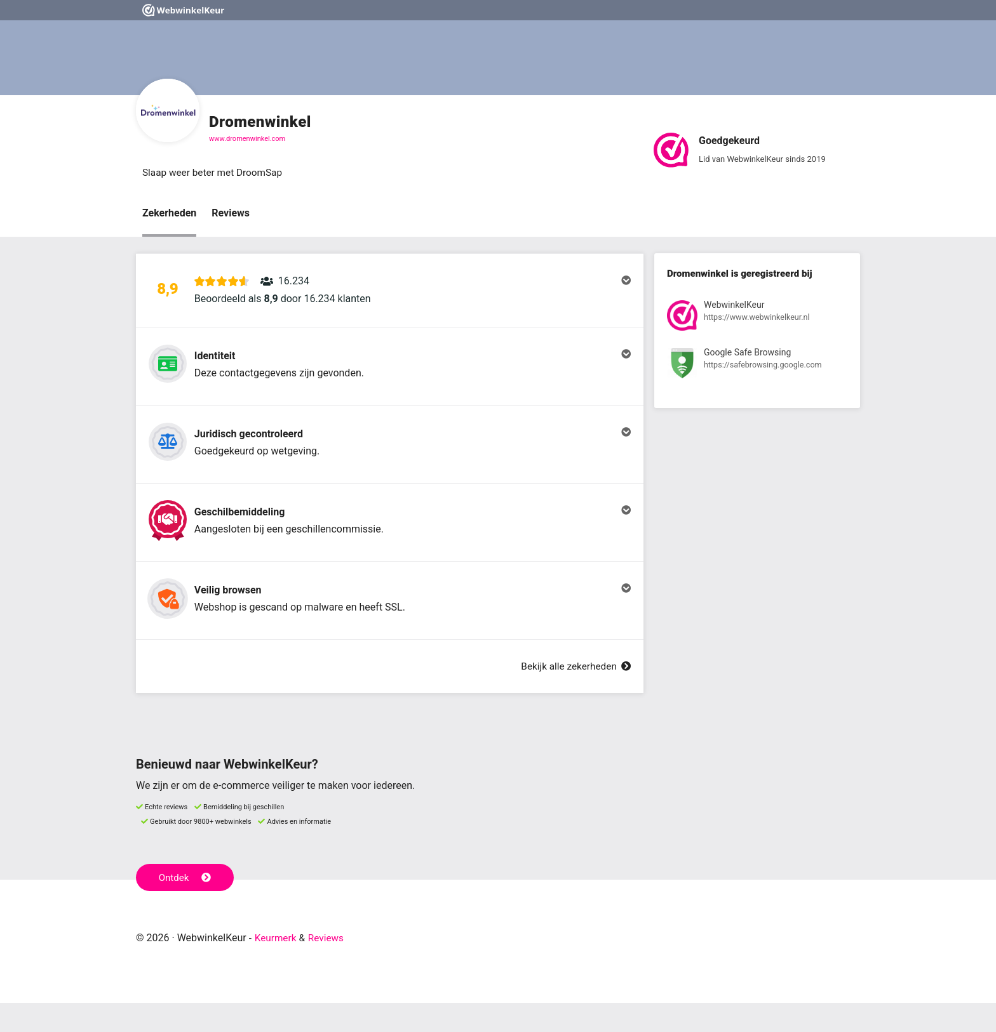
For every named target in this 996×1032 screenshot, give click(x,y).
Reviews (231, 214)
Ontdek (185, 906)
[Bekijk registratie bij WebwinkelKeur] (757, 318)
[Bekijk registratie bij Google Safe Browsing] (757, 365)
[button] (389, 294)
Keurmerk (277, 967)
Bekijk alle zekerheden (573, 695)
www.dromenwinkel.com (247, 139)
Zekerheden (169, 214)
